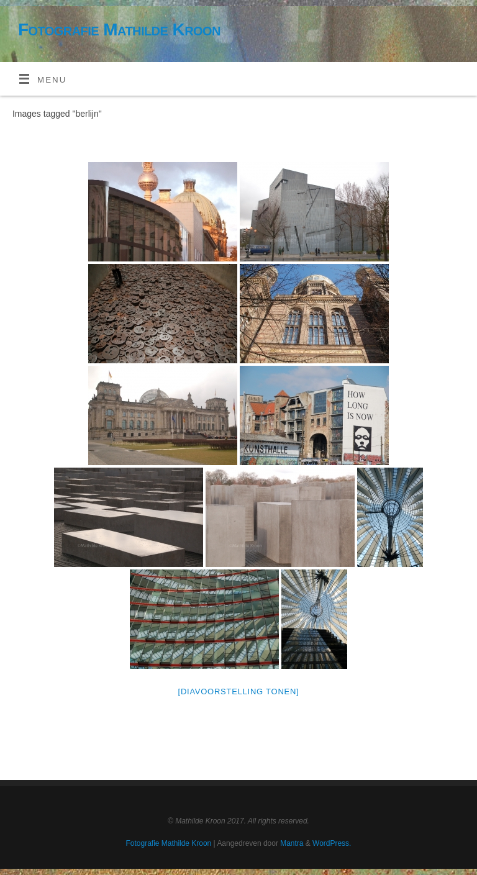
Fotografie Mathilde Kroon (119, 29)
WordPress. (331, 843)
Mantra (291, 843)
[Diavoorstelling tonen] (238, 691)
